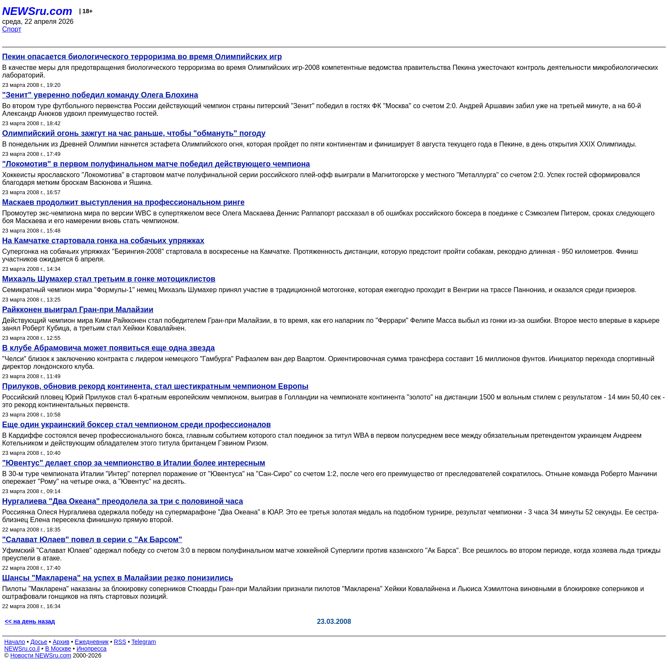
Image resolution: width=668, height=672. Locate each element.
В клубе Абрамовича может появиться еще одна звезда (108, 348)
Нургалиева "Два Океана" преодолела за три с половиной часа (122, 501)
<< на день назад (30, 621)
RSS (120, 641)
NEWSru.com (37, 11)
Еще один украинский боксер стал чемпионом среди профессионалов (136, 424)
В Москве (58, 648)
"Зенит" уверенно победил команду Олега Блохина (100, 95)
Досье (38, 641)
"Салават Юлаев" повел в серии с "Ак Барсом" (92, 539)
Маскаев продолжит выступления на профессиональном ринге (123, 202)
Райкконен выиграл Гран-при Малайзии (77, 309)
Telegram (144, 641)
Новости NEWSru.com (40, 655)
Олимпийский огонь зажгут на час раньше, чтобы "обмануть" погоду (133, 133)
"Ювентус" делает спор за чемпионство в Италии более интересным (133, 463)
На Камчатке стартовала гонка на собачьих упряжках (103, 240)
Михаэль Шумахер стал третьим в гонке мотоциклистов (109, 279)
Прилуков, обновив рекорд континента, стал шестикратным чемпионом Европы (155, 386)
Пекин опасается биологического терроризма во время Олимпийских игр (142, 56)
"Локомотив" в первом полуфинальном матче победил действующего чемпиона (156, 164)
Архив (61, 641)
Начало (14, 641)
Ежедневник (92, 641)
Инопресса (92, 648)
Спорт (11, 29)
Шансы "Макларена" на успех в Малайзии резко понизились (117, 578)
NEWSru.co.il (22, 648)
